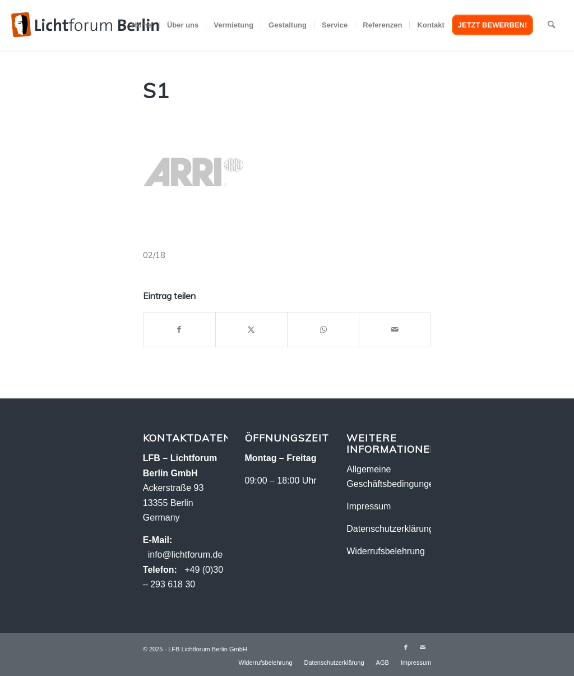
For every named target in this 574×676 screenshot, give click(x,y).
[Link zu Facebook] (405, 647)
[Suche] (551, 25)
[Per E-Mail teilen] (394, 329)
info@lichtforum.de (185, 554)
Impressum (368, 506)
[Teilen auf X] (251, 329)
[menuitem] (141, 25)
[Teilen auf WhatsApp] (323, 329)
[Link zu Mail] (422, 647)
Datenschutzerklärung (390, 529)
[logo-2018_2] (85, 25)
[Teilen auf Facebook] (179, 329)
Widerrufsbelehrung (385, 551)
